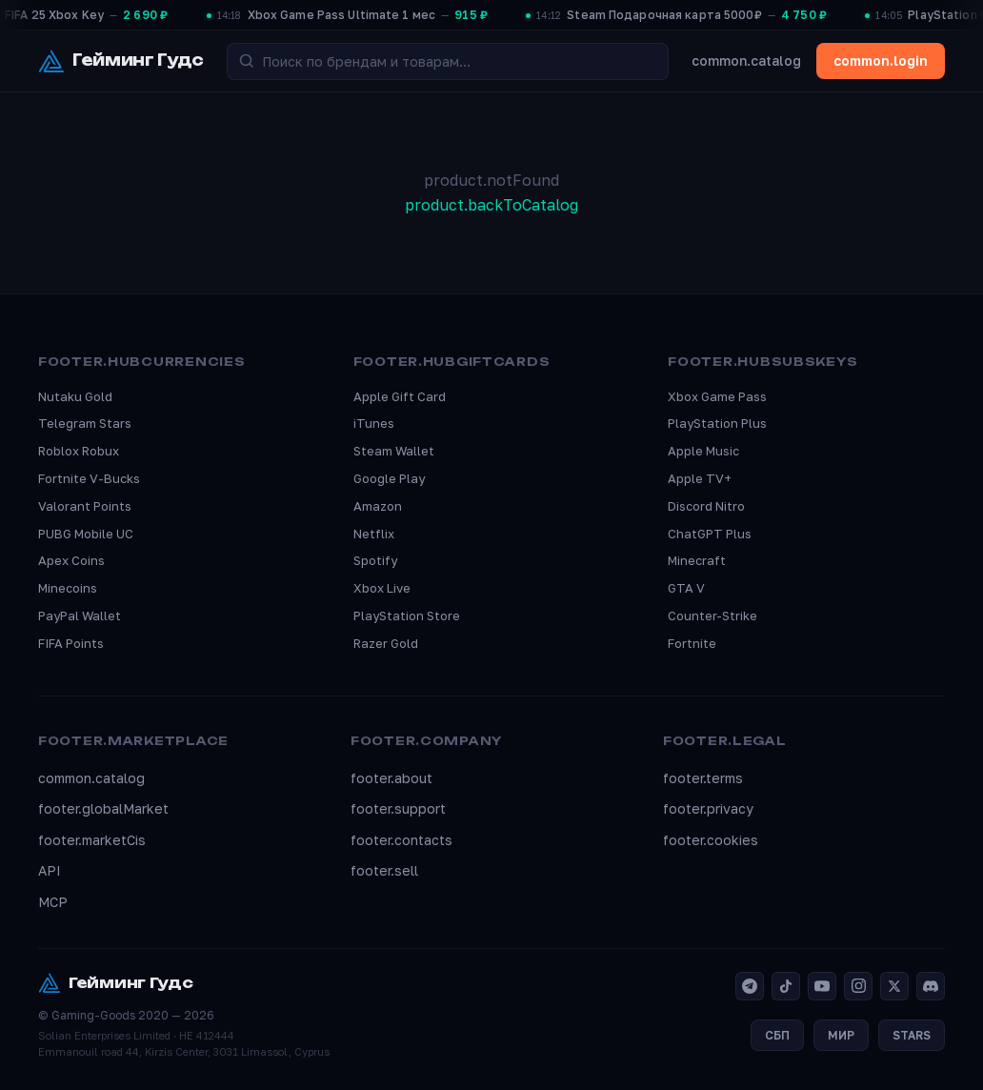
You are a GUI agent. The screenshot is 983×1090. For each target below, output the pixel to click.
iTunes (373, 423)
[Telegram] (749, 986)
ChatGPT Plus (710, 533)
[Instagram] (858, 986)
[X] (894, 986)
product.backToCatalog (491, 204)
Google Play (389, 478)
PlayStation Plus (717, 423)
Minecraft (697, 560)
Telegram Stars (84, 423)
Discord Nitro (706, 506)
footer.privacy (708, 808)
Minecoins (67, 587)
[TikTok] (786, 986)
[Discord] (930, 986)
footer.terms (703, 778)
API (49, 870)
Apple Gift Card (399, 396)
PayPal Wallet (79, 615)
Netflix (373, 533)
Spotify (375, 560)
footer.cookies (710, 840)
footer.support (398, 808)
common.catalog (746, 60)
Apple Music (703, 450)
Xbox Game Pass (717, 396)
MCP (53, 902)
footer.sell (384, 870)
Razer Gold (385, 643)
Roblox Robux (78, 450)
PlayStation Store (406, 615)
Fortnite (692, 643)
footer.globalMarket (103, 808)
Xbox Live (382, 587)
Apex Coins (71, 560)
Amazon (377, 506)
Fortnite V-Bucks (89, 478)
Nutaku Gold (75, 396)
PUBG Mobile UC (85, 533)
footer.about (391, 778)
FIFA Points (71, 643)
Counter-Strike (712, 615)
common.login (880, 60)
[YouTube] (822, 986)
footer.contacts (401, 840)
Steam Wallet (393, 450)
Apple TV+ (700, 478)
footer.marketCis (92, 840)
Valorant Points (84, 506)
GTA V (686, 587)
